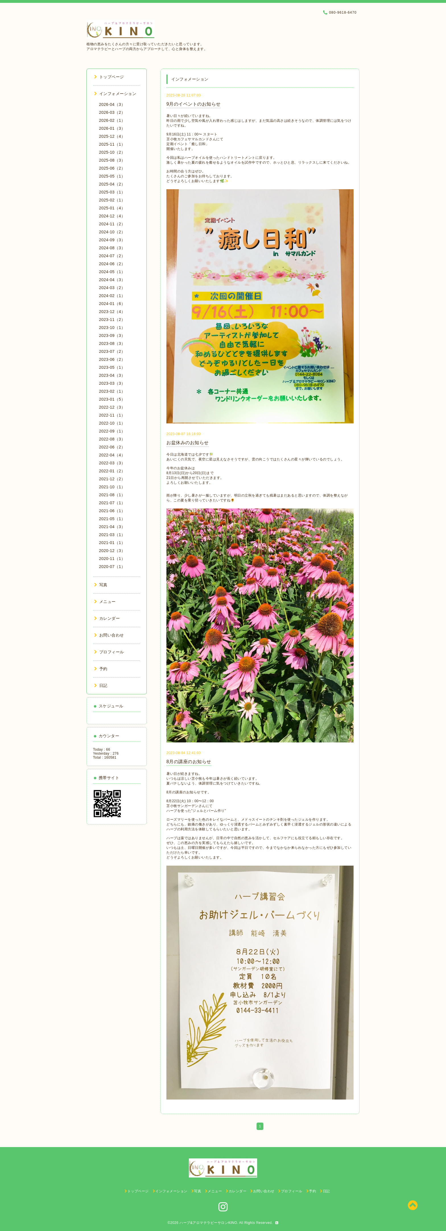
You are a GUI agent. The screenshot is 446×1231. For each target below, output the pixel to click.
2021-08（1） (112, 495)
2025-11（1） (112, 144)
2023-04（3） (112, 375)
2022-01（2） (112, 471)
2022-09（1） (112, 431)
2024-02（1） (112, 295)
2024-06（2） (112, 264)
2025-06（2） (112, 168)
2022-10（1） (112, 423)
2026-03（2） (112, 112)
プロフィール (109, 652)
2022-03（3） (112, 463)
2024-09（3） (112, 240)
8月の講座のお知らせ (188, 761)
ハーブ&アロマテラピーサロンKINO (208, 1223)
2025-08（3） (112, 160)
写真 (101, 584)
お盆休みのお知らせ (187, 442)
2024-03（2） (112, 287)
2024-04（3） (112, 279)
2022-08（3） (112, 439)
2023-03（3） (112, 383)
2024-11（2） (112, 224)
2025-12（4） (112, 136)
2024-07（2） (112, 256)
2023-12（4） (112, 311)
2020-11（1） (112, 558)
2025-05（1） (112, 176)
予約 (101, 668)
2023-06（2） (112, 359)
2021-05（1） (112, 518)
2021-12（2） (112, 479)
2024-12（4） (112, 216)
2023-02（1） (112, 391)
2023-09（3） (112, 335)
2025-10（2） (112, 152)
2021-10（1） (112, 487)
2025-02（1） (112, 200)
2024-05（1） (112, 271)
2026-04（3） (112, 104)
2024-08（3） (112, 248)
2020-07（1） (112, 566)
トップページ (109, 77)
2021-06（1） (112, 511)
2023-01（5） (112, 399)
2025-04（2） (112, 184)
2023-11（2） (112, 319)
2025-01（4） (112, 208)
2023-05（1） (112, 367)
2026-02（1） (112, 120)
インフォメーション (115, 93)
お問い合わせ (109, 635)
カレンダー (107, 618)
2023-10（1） (112, 327)
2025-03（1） (112, 192)
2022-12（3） (112, 407)
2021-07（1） (112, 503)
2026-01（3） (112, 128)
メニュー (105, 601)
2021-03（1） (112, 534)
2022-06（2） (112, 447)
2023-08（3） (112, 343)
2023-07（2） (112, 351)
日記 (101, 685)
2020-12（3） (112, 550)
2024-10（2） (112, 232)
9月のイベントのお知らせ (193, 104)
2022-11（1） (112, 415)
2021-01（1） (112, 542)
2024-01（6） (112, 303)
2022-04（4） (112, 455)
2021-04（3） (112, 526)
